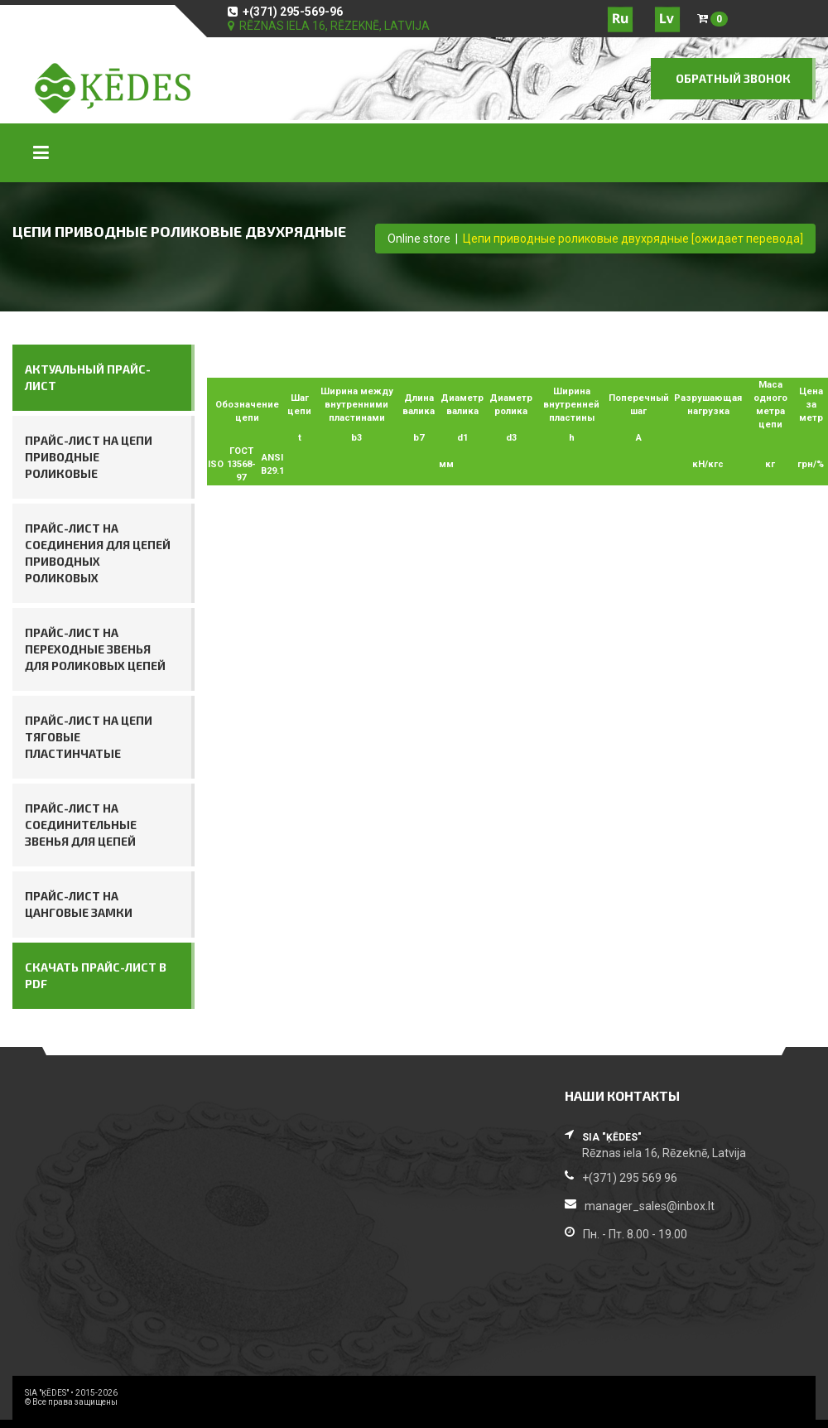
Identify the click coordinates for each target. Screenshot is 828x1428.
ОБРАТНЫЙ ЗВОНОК (733, 78)
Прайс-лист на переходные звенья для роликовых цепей (95, 649)
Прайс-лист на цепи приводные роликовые (88, 456)
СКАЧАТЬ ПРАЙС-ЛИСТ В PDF (95, 975)
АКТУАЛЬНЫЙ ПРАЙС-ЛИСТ (88, 377)
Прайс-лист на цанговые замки (78, 904)
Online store (419, 238)
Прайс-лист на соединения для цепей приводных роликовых (98, 553)
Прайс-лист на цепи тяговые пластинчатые (88, 736)
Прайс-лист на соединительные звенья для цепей (81, 824)
